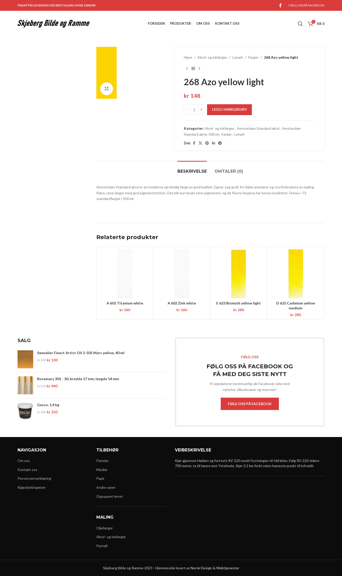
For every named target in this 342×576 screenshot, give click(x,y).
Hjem (188, 57)
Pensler (102, 460)
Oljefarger (104, 528)
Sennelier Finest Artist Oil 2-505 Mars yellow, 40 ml (80, 353)
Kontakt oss (27, 469)
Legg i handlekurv (229, 109)
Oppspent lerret (109, 496)
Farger (253, 57)
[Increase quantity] (201, 109)
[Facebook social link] (280, 5)
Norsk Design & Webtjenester (215, 568)
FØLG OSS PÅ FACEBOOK (250, 404)
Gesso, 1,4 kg (48, 405)
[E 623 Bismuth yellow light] (238, 273)
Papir (100, 478)
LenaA (238, 57)
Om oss (24, 460)
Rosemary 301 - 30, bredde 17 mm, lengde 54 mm (78, 379)
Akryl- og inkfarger (212, 57)
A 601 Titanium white (125, 303)
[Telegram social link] (220, 143)
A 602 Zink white (182, 303)
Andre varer (105, 487)
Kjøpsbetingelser (32, 487)
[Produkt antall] (194, 109)
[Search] (300, 24)
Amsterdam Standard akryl (258, 128)
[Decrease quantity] (187, 109)
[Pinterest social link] (207, 143)
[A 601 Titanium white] (125, 273)
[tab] (192, 169)
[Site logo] (54, 23)
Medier (102, 469)
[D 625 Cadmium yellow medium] (295, 273)
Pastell (101, 546)
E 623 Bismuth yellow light (238, 303)
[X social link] (200, 143)
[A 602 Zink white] (182, 273)
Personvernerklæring (34, 478)
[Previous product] (187, 68)
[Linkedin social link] (213, 143)
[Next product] (199, 68)
